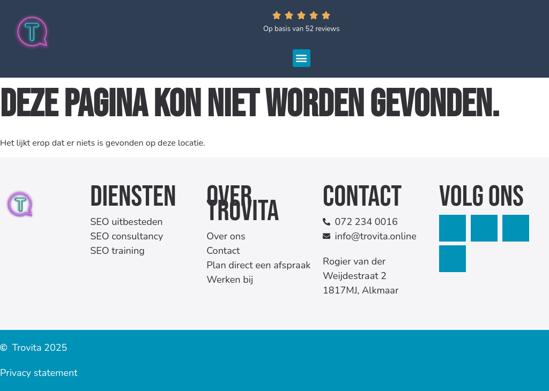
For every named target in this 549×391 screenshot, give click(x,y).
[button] (301, 58)
